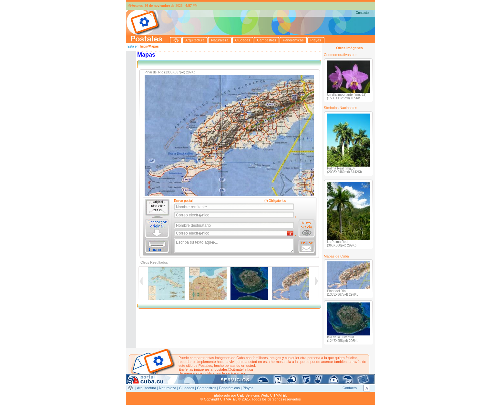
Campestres (206, 388)
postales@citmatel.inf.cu (233, 369)
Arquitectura (146, 388)
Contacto (362, 13)
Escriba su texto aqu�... (234, 245)
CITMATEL (278, 395)
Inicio (144, 46)
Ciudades (186, 388)
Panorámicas (229, 388)
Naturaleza (167, 388)
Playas (248, 388)
